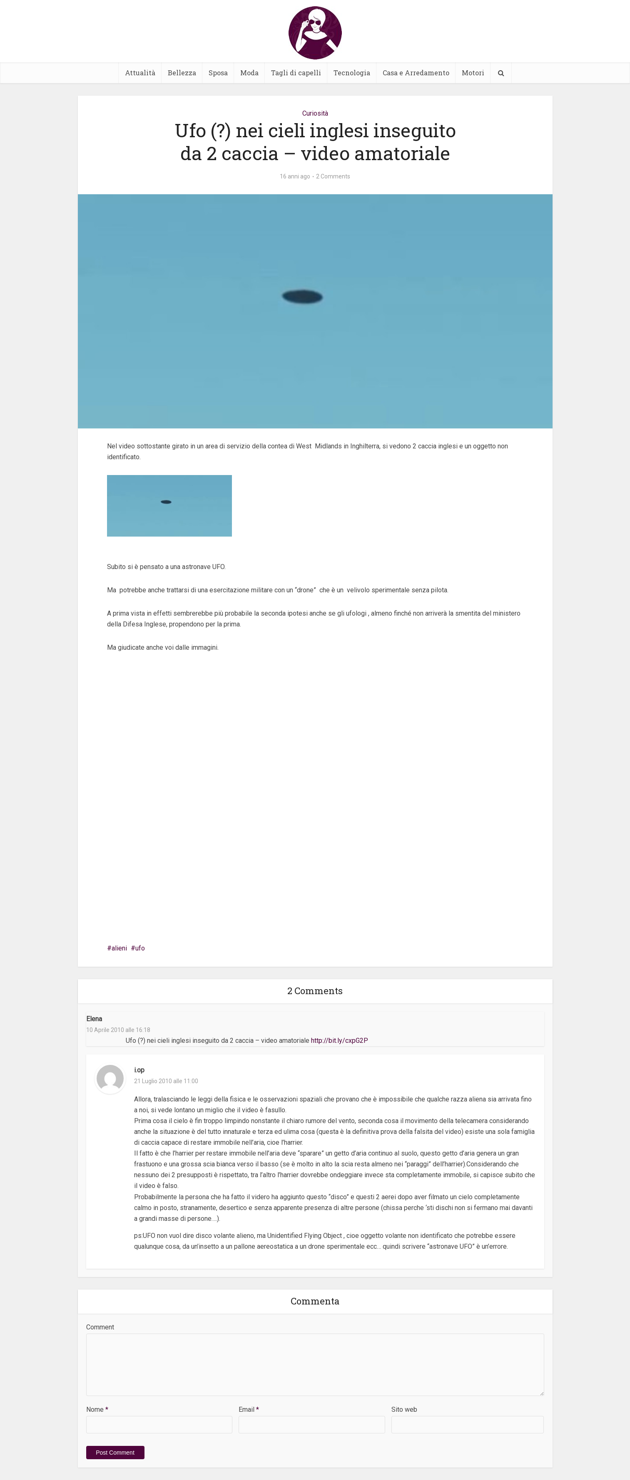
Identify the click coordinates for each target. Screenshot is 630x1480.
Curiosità (315, 113)
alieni (119, 948)
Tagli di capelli (296, 72)
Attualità (140, 72)
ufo (140, 948)
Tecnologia (352, 72)
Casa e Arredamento (416, 72)
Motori (473, 72)
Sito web (404, 1409)
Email (249, 1409)
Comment (100, 1327)
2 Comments (333, 176)
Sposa (218, 72)
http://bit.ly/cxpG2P (339, 1040)
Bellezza (182, 72)
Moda (249, 72)
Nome (97, 1409)
